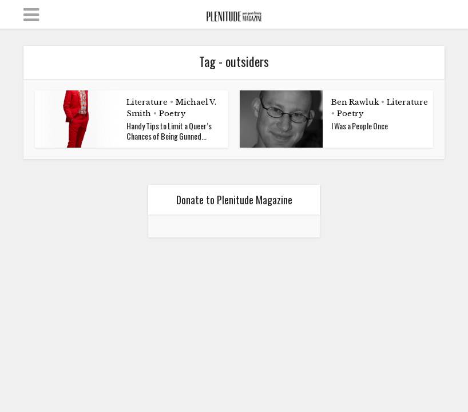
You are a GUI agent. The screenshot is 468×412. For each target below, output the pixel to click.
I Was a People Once (359, 126)
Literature (147, 102)
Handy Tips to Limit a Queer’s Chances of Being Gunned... (169, 131)
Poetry (172, 113)
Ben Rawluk (355, 102)
